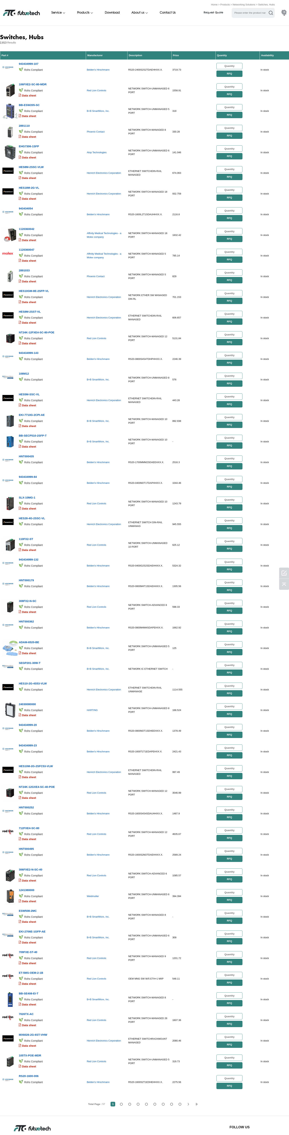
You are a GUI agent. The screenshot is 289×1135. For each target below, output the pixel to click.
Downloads (171, 1124)
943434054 (26, 202)
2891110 (24, 122)
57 (180, 1069)
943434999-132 (28, 542)
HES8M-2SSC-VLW (31, 162)
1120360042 (26, 222)
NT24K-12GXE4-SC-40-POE (37, 761)
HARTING (92, 688)
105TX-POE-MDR (30, 1021)
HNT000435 (26, 442)
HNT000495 (26, 821)
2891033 (24, 262)
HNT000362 (26, 602)
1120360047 (26, 242)
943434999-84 (28, 462)
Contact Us (167, 12)
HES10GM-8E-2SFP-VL (34, 282)
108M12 (24, 362)
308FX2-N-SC (27, 582)
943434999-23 (28, 721)
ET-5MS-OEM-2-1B (31, 941)
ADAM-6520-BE (29, 622)
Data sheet (29, 93)
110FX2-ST (26, 522)
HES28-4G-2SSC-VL (32, 502)
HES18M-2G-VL (29, 182)
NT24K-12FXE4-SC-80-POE (36, 322)
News (153, 1124)
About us (137, 12)
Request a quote (90, 1124)
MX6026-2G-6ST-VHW (33, 1001)
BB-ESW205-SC (29, 102)
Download (112, 12)
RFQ (229, 72)
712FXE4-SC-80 (29, 801)
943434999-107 (28, 62)
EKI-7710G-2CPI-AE (32, 402)
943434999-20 (28, 701)
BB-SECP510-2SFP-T (33, 422)
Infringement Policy (59, 1124)
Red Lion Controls (96, 89)
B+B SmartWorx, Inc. (98, 109)
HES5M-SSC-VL (29, 382)
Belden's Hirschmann (98, 69)
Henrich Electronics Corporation (104, 169)
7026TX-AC (26, 981)
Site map (191, 1124)
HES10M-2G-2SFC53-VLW (36, 741)
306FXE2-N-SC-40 (30, 841)
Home (214, 4)
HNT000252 (26, 781)
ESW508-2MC (28, 881)
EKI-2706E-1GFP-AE (32, 901)
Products (225, 4)
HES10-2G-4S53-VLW (33, 662)
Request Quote (213, 12)
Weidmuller (93, 868)
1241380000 (26, 861)
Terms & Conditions (26, 1124)
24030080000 (27, 682)
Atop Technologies (96, 149)
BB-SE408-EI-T (28, 961)
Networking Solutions (244, 4)
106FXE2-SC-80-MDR (33, 82)
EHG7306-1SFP (29, 142)
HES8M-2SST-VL (30, 302)
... (171, 1069)
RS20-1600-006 (29, 1041)
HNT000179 (26, 562)
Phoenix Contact (95, 129)
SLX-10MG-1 (27, 482)
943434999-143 (28, 342)
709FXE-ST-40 (28, 921)
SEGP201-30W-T (29, 642)
